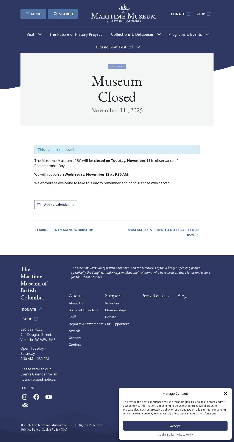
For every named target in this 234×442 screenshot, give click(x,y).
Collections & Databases (132, 34)
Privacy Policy (184, 434)
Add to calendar (56, 204)
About (75, 295)
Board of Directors (83, 310)
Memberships (115, 310)
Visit (30, 34)
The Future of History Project (75, 34)
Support (113, 295)
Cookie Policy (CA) (54, 429)
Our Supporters (117, 323)
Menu (33, 14)
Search (63, 14)
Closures (117, 66)
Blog (182, 295)
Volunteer (113, 303)
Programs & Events (185, 34)
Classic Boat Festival (114, 47)
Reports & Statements (86, 323)
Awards (75, 330)
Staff (72, 316)
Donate (181, 14)
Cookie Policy (166, 434)
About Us (76, 303)
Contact (75, 344)
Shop (203, 14)
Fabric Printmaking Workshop (63, 230)
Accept (175, 426)
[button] (225, 393)
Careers (75, 337)
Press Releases (155, 295)
